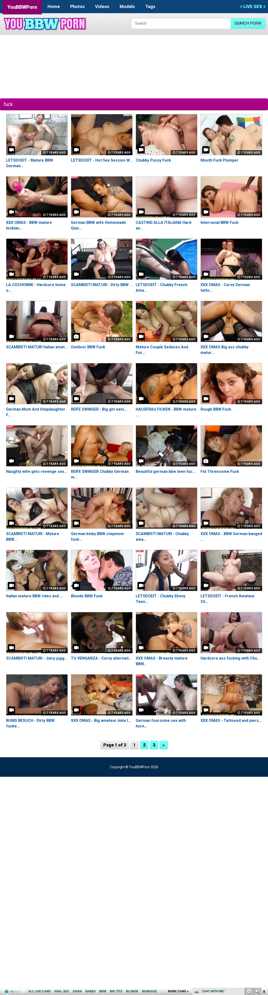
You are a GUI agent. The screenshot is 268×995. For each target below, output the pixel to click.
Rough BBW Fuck (216, 409)
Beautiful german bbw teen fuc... (165, 471)
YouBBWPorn (22, 7)
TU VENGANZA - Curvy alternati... (101, 658)
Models (127, 6)
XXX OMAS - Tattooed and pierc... (231, 720)
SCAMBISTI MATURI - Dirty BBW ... (102, 284)
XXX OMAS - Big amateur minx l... (101, 720)
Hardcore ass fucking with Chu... (230, 658)
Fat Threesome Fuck (220, 471)
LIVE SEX (253, 6)
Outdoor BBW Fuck (88, 347)
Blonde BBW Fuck (87, 596)
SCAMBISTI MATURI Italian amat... (36, 347)
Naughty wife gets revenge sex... (36, 471)
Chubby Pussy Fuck (153, 160)
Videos (102, 6)
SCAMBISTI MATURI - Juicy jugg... (36, 658)
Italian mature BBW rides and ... (34, 596)
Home (54, 6)
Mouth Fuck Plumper (220, 160)
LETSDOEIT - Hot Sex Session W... (102, 160)
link (264, 919)
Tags (150, 6)
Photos (77, 6)
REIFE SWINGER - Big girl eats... (99, 409)
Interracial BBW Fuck (220, 222)
